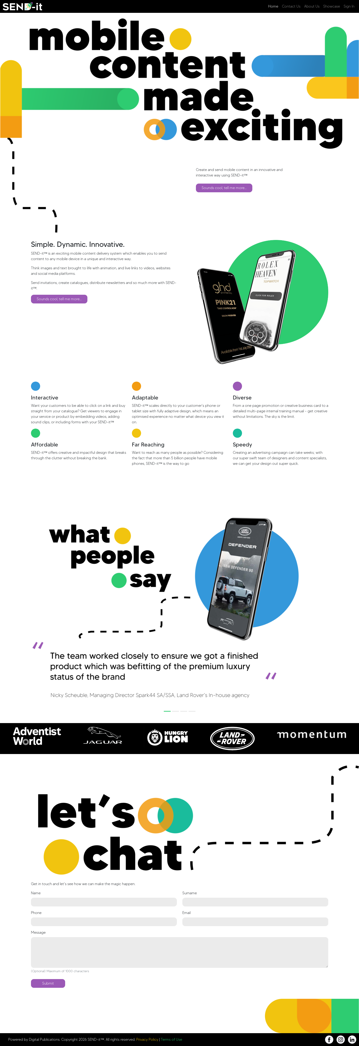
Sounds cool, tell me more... (224, 188)
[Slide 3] (183, 711)
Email (186, 913)
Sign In (349, 6)
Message (38, 932)
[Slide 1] (167, 711)
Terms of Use (171, 1039)
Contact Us (291, 6)
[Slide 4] (192, 711)
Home (273, 6)
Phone (36, 913)
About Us (312, 6)
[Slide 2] (175, 711)
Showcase (331, 6)
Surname (189, 893)
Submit (48, 983)
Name (36, 893)
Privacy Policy (147, 1039)
